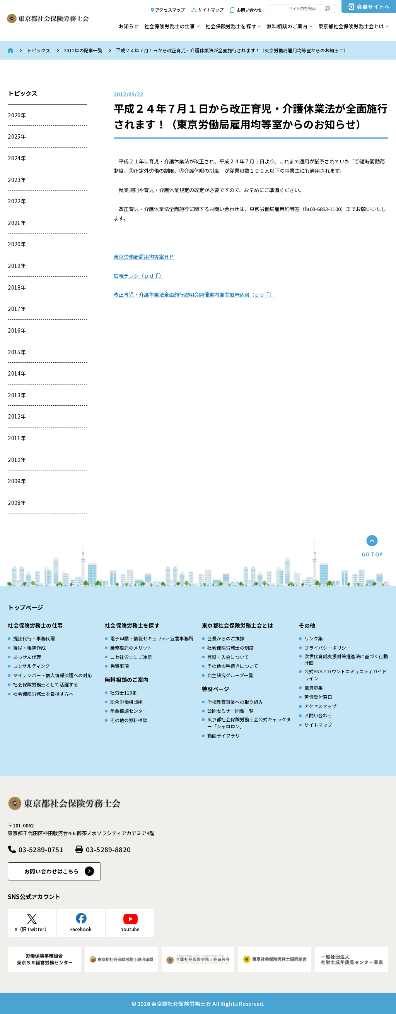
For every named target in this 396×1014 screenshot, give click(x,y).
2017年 (17, 308)
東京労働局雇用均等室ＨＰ (144, 256)
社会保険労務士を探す (230, 26)
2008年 (17, 502)
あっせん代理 (27, 657)
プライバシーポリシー (327, 647)
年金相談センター (128, 710)
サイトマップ (211, 10)
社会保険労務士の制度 (230, 647)
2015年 (17, 352)
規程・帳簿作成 (29, 647)
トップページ (25, 607)
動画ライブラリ (223, 735)
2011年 (17, 438)
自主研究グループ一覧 (230, 675)
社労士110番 (123, 692)
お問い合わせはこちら (51, 871)
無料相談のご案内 (287, 26)
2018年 (17, 287)
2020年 (17, 244)
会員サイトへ (373, 6)
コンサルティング (31, 665)
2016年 (17, 330)
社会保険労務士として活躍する (45, 684)
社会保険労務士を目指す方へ (43, 693)
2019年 (17, 265)
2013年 (17, 395)
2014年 (17, 373)
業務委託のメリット (131, 647)
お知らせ (129, 26)
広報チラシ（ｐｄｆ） (139, 275)
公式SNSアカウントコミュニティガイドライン (345, 674)
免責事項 (119, 665)
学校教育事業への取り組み (235, 701)
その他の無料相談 (128, 720)
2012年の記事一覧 (83, 50)
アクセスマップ (170, 10)
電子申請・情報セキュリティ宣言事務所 (151, 638)
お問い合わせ (250, 10)
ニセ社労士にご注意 (131, 657)
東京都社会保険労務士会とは (351, 26)
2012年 (17, 416)
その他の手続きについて (232, 665)
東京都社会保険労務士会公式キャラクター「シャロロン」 (249, 722)
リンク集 (313, 638)
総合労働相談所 (126, 701)
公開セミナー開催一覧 (230, 710)
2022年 (17, 201)
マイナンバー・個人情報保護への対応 (52, 675)
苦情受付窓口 (318, 696)
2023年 (17, 180)
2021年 (17, 222)
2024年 (17, 158)
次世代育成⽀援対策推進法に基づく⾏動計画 (346, 659)
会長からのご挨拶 (225, 638)
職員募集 (313, 687)
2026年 (17, 115)
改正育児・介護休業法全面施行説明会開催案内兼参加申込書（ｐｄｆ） (194, 294)
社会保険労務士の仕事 (169, 26)
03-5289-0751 (41, 849)
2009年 (17, 481)
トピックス (38, 50)
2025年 (17, 136)
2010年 (17, 459)
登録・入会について (228, 657)
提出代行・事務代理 (34, 638)
